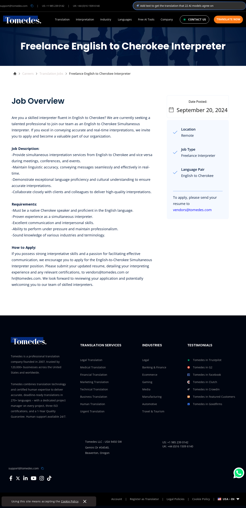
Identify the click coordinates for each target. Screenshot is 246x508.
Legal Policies (175, 499)
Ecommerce (149, 374)
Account (116, 499)
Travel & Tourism (153, 411)
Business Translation (93, 396)
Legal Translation (91, 360)
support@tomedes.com (24, 468)
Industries (152, 345)
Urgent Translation (92, 411)
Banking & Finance (154, 367)
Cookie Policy (70, 501)
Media (146, 389)
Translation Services (100, 345)
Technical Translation (94, 389)
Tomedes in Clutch (202, 382)
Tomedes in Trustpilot (204, 360)
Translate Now (228, 19)
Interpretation (85, 19)
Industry (105, 19)
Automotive (149, 404)
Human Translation (92, 404)
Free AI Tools (146, 19)
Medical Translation (93, 367)
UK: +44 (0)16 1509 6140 (86, 6)
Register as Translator (144, 499)
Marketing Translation (94, 382)
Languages (125, 19)
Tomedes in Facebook (204, 375)
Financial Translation (93, 374)
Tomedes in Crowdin (203, 389)
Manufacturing (152, 396)
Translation (62, 19)
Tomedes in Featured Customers (211, 397)
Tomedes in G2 (199, 367)
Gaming (147, 382)
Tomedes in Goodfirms (204, 404)
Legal (145, 360)
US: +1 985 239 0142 (53, 6)
